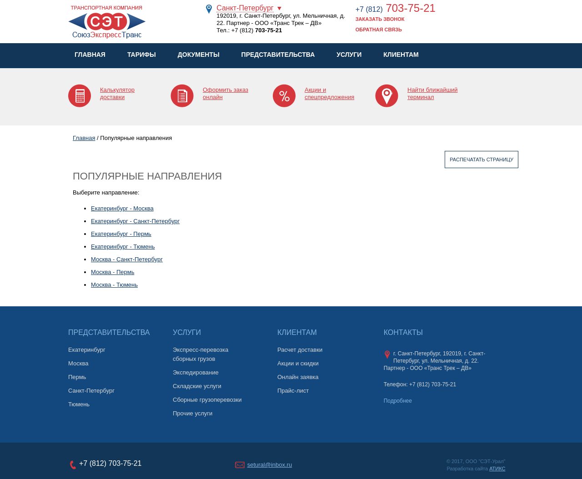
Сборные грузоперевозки (207, 399)
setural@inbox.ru (269, 464)
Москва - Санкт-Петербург (127, 259)
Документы (199, 54)
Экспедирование (196, 372)
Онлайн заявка (298, 377)
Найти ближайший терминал (432, 93)
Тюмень (79, 404)
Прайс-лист (293, 390)
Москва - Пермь (112, 272)
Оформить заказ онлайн (225, 93)
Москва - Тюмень (114, 284)
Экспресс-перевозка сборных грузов (200, 354)
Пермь (77, 377)
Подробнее (398, 401)
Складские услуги (197, 386)
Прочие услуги (192, 413)
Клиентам (400, 54)
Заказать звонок (380, 19)
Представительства (278, 54)
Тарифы (141, 54)
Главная (90, 54)
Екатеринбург (86, 349)
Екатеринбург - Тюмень (123, 246)
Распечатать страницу (481, 159)
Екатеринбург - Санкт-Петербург (135, 221)
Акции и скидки (298, 363)
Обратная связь (379, 29)
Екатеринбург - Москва (122, 208)
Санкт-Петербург (244, 8)
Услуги (348, 54)
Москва (78, 363)
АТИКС (497, 468)
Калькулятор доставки (117, 93)
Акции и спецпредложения (329, 93)
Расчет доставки (299, 349)
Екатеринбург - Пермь (121, 233)
